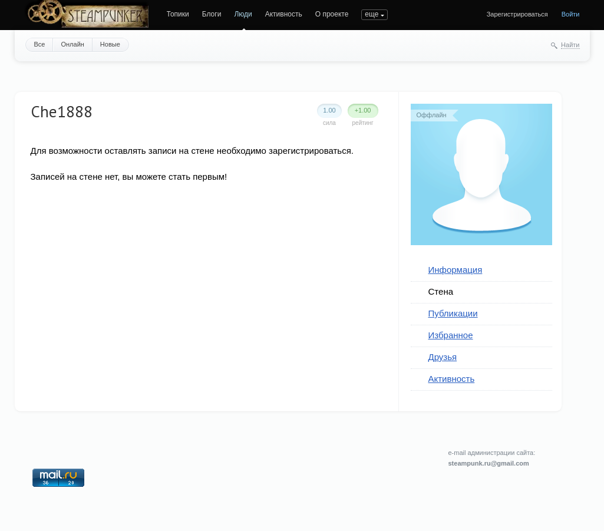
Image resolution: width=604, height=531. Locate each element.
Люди (243, 14)
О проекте (332, 14)
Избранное (450, 335)
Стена (441, 291)
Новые (110, 44)
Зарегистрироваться (517, 14)
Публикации (453, 313)
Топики (178, 14)
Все (39, 44)
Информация (455, 270)
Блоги (212, 14)
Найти (570, 44)
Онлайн (72, 44)
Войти (571, 14)
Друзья (442, 357)
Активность (283, 14)
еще (371, 14)
